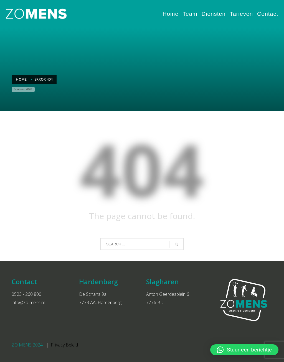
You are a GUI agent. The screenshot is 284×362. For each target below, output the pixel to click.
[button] (244, 349)
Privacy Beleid (64, 345)
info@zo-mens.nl (28, 302)
